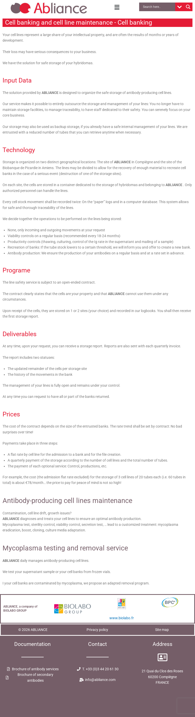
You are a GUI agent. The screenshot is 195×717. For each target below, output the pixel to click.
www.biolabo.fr (121, 618)
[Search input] (158, 7)
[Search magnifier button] (188, 7)
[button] (117, 7)
